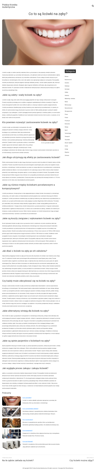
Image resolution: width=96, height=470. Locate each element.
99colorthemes (69, 468)
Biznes (66, 76)
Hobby (66, 92)
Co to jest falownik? (28, 441)
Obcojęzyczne (68, 111)
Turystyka (67, 139)
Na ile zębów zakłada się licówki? (18, 460)
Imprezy (67, 95)
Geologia (67, 89)
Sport (66, 130)
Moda (66, 101)
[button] (93, 6)
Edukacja (67, 86)
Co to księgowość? (27, 430)
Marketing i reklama (70, 98)
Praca (66, 114)
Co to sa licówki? (27, 397)
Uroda (66, 146)
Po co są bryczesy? (28, 419)
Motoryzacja (68, 105)
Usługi (66, 149)
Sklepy (66, 127)
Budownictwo (68, 79)
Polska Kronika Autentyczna (9, 5)
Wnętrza (67, 152)
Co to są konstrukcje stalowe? (30, 408)
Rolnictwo (67, 124)
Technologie (68, 133)
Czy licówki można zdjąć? (81, 460)
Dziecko (67, 82)
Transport (67, 136)
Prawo (66, 117)
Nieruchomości (69, 108)
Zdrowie (67, 155)
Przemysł (67, 120)
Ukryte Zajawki (68, 142)
